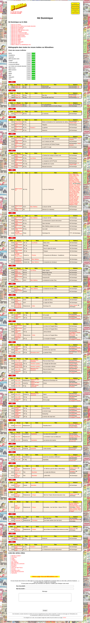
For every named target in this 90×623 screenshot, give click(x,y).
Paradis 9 (32, 127)
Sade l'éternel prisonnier (34, 386)
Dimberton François (75, 361)
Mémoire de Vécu (15, 43)
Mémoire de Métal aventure (18, 36)
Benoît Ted (76, 192)
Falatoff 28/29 (18, 104)
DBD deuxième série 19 (17, 476)
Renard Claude (73, 200)
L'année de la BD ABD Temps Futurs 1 (18, 233)
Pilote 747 (17, 95)
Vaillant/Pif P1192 (18, 408)
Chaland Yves (73, 176)
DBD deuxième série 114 (17, 529)
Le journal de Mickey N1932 (18, 366)
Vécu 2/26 (17, 448)
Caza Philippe (73, 182)
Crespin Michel (73, 194)
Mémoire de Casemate (17, 28)
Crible (33, 306)
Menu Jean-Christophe (73, 334)
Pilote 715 (17, 86)
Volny (71, 104)
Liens (75, 11)
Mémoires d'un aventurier (34, 361)
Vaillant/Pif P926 (18, 318)
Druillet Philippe (73, 203)
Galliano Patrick (74, 364)
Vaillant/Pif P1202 (18, 411)
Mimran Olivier (73, 504)
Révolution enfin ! (35, 352)
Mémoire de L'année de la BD (19, 32)
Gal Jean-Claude (73, 198)
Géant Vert (72, 528)
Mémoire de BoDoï (16, 24)
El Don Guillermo (74, 503)
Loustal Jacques (73, 199)
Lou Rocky (33, 158)
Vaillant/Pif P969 (17, 338)
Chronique (34, 520)
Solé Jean (76, 196)
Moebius (71, 178)
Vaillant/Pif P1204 (18, 414)
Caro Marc (76, 179)
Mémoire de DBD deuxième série (20, 30)
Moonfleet (34, 472)
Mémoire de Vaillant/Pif (17, 42)
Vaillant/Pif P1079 (17, 372)
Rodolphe (72, 386)
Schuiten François (74, 202)
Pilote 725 (17, 87)
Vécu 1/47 (17, 394)
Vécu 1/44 (17, 386)
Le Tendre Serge (74, 95)
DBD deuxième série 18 (17, 469)
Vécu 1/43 (17, 380)
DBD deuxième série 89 (17, 507)
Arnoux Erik (73, 440)
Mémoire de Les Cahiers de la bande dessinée (23, 26)
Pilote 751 (17, 97)
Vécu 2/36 (17, 457)
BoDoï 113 (18, 472)
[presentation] (45, 607)
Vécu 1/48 (17, 397)
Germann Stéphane (75, 424)
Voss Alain (72, 190)
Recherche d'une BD (75, 7)
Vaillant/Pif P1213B (18, 416)
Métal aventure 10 (18, 302)
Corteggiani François (74, 315)
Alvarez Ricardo (74, 435)
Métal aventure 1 (18, 280)
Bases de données (75, 5)
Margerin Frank (73, 204)
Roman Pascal (73, 379)
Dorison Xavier (77, 508)
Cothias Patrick (73, 427)
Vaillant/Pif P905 (18, 315)
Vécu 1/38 (17, 369)
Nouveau (75, 3)
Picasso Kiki (77, 188)
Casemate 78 (18, 518)
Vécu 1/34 (17, 352)
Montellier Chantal (74, 180)
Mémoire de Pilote (16, 38)
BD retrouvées (75, 9)
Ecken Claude (73, 305)
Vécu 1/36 (17, 361)
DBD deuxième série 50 (17, 495)
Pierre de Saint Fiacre (17, 567)
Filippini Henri (73, 468)
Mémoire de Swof (15, 40)
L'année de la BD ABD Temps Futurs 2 (18, 255)
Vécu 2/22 (17, 434)
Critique (34, 468)
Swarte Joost (72, 184)
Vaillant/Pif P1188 (17, 400)
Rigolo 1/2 (17, 272)
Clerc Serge (72, 174)
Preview (34, 255)
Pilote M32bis (18, 122)
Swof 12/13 (18, 425)
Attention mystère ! (35, 363)
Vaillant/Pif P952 (17, 331)
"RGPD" (64, 619)
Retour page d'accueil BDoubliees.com (45, 576)
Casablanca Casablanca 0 (18, 259)
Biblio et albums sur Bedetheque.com (21, 44)
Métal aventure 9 (18, 299)
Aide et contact (75, 13)
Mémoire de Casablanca (17, 27)
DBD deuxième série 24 (17, 485)
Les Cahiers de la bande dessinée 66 (18, 306)
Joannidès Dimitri (74, 506)
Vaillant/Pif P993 (17, 349)
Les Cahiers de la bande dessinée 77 (18, 335)
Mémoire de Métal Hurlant (18, 35)
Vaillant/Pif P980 (17, 347)
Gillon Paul (76, 175)
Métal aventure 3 (18, 288)
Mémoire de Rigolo (16, 39)
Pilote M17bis (18, 106)
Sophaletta (34, 434)
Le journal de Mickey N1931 (18, 363)
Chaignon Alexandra (75, 436)
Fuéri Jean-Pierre (74, 519)
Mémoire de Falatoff (16, 31)
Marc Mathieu (33, 206)
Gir (78, 86)
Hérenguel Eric (73, 510)
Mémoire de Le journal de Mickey (20, 34)
